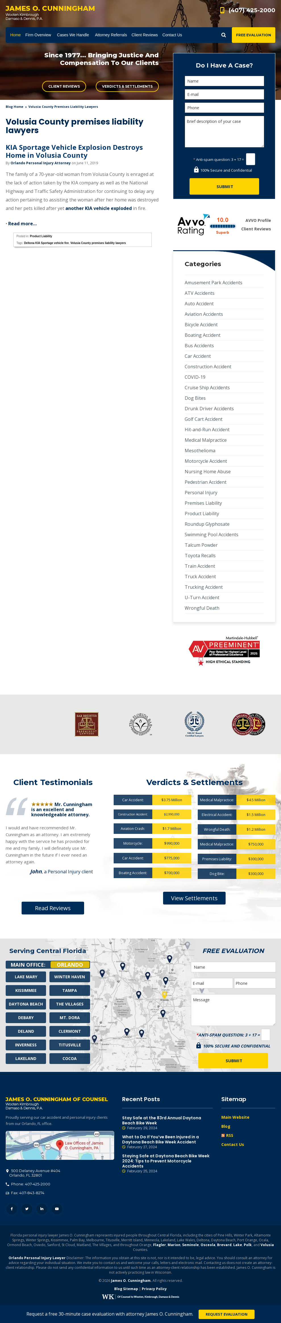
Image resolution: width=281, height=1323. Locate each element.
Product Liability (41, 236)
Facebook (12, 1210)
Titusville (70, 1045)
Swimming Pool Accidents (211, 534)
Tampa (69, 990)
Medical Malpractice (206, 440)
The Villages (70, 1004)
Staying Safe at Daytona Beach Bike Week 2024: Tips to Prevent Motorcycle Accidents (167, 1163)
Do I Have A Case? (224, 65)
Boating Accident (202, 335)
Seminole (190, 1245)
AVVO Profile (258, 220)
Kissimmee (26, 990)
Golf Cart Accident (203, 419)
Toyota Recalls (200, 555)
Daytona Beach (26, 1004)
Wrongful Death (202, 608)
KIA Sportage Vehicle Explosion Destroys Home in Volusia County (74, 151)
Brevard (224, 1245)
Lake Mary (26, 976)
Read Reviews (53, 908)
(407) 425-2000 (252, 10)
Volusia (267, 1245)
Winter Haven (69, 976)
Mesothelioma (200, 450)
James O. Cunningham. (131, 1281)
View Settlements (194, 898)
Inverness (26, 1045)
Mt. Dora (70, 1017)
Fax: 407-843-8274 (25, 1193)
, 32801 (33, 1173)
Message (233, 1010)
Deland (26, 1031)
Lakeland (25, 1058)
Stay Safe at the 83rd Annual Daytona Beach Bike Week (167, 1123)
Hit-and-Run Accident (207, 429)
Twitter (27, 1210)
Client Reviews (64, 86)
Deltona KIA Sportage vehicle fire (46, 243)
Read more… (22, 223)
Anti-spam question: (211, 159)
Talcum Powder (201, 545)
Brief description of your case (224, 132)
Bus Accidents (199, 345)
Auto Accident (199, 303)
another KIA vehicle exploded (98, 208)
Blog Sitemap (126, 1289)
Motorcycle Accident (206, 461)
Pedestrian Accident (205, 482)
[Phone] (224, 107)
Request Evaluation (226, 1314)
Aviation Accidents (204, 314)
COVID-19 (195, 377)
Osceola (208, 1245)
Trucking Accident (204, 587)
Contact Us (232, 1144)
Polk (248, 1245)
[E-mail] (224, 94)
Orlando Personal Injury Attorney (41, 163)
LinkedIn (42, 1210)
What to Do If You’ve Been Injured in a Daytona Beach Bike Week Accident (167, 1142)
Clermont (70, 1031)
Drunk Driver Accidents (209, 408)
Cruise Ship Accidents (207, 387)
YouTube (57, 1210)
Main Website (235, 1117)
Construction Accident (208, 366)
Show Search (223, 35)
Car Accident (198, 356)
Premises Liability (203, 503)
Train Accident (200, 566)
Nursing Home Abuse (208, 471)
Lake (237, 1245)
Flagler (159, 1245)
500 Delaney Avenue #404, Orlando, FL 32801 (60, 1145)
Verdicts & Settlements (127, 86)
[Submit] (224, 186)
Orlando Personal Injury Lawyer (37, 1258)
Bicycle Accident (201, 324)
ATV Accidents (200, 293)
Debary (26, 1017)
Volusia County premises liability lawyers (98, 243)
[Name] (224, 81)
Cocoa (70, 1058)
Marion (174, 1245)
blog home (14, 106)
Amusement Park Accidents (213, 282)
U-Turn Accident (202, 597)
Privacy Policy (154, 1289)
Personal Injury (201, 492)
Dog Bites (195, 398)
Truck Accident (200, 576)
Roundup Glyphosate (207, 524)
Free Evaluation (253, 35)
